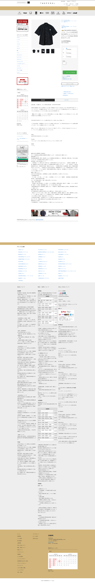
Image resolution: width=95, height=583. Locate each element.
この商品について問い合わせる (67, 93)
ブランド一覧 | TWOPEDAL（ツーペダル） (22, 139)
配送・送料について (21, 547)
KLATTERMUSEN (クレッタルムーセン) (30, 13)
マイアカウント (36, 533)
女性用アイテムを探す (52, 8)
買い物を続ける (64, 95)
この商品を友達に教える (66, 91)
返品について (65, 77)
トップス (62, 25)
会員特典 (68, 1)
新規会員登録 (62, 1)
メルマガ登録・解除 (21, 567)
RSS (18, 572)
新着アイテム (22, 8)
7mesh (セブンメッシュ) (64, 13)
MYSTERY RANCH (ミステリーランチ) (47, 13)
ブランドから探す (42, 8)
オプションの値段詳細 (66, 76)
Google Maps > (51, 542)
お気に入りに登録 (69, 83)
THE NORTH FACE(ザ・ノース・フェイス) (69, 26)
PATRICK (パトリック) (58, 13)
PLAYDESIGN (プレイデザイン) (41, 13)
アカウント (73, 1)
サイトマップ (20, 565)
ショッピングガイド (74, 5)
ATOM (21, 572)
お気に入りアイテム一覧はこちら (68, 86)
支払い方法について (21, 545)
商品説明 (43, 100)
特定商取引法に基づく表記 (22, 560)
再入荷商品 (19, 540)
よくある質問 (67, 5)
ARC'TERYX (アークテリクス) (19, 13)
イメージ (66, 100)
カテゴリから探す (32, 8)
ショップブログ (73, 8)
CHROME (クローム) (36, 13)
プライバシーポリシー (21, 563)
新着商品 (19, 536)
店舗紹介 (63, 8)
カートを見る (35, 536)
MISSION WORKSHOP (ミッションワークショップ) (52, 13)
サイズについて (20, 551)
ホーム (18, 533)
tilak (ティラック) (25, 13)
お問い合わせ (35, 538)
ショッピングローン (20, 136)
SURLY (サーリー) (69, 13)
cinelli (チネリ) (75, 13)
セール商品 (19, 538)
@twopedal (39, 219)
